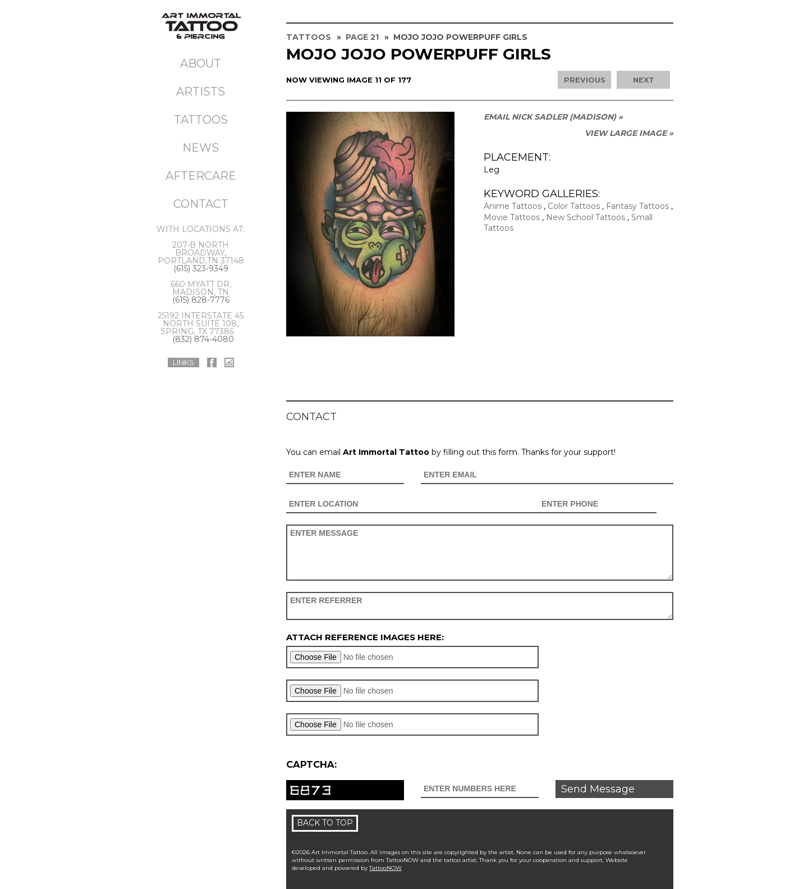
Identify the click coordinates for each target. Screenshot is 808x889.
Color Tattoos (574, 206)
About (200, 63)
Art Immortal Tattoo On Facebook (212, 362)
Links (183, 362)
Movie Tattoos (512, 217)
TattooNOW (385, 868)
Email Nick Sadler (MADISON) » (553, 117)
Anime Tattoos (512, 206)
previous (584, 79)
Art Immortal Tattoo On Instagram (229, 362)
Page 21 (362, 37)
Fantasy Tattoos (637, 206)
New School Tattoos (585, 217)
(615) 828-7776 (200, 300)
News (200, 147)
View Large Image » (629, 133)
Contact (200, 204)
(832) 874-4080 (203, 339)
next (643, 79)
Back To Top (325, 823)
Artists (200, 91)
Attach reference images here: (365, 637)
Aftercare (201, 176)
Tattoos (201, 119)
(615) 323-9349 (200, 268)
